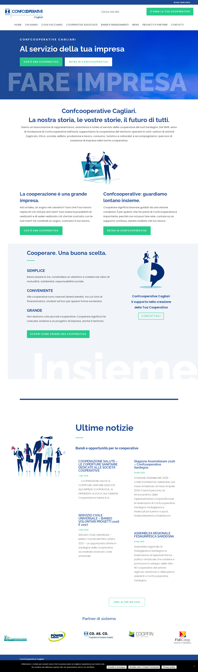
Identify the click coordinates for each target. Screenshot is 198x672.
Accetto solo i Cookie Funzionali (144, 667)
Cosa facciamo (52, 25)
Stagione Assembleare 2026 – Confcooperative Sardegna (154, 464)
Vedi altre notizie (127, 602)
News (135, 25)
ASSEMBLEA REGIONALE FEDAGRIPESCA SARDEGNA (154, 534)
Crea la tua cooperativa (171, 11)
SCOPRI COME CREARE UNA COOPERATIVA (58, 334)
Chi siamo (31, 25)
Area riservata (182, 2)
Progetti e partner (155, 25)
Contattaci (151, 316)
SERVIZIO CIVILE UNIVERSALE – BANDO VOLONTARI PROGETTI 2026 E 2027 (98, 519)
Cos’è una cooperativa (41, 61)
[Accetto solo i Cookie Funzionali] (194, 666)
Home (18, 25)
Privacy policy (169, 667)
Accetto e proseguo (117, 667)
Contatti (177, 25)
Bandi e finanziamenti (115, 25)
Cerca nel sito (110, 11)
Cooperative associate (82, 25)
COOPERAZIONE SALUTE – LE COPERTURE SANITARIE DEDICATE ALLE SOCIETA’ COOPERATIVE (98, 465)
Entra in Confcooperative (88, 61)
